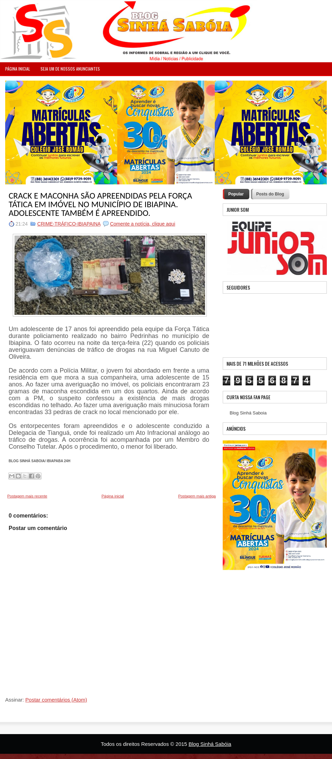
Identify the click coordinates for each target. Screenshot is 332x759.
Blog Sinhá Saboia (248, 412)
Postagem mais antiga (197, 496)
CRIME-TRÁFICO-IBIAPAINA (69, 224)
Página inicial (112, 496)
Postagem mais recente (27, 496)
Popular (236, 194)
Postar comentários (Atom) (56, 700)
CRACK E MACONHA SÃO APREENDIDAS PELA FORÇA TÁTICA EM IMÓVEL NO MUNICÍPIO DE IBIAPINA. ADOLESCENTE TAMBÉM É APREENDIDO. (100, 204)
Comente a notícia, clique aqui (142, 224)
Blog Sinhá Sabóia (209, 744)
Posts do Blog (270, 194)
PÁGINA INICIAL (17, 69)
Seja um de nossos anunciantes (70, 69)
